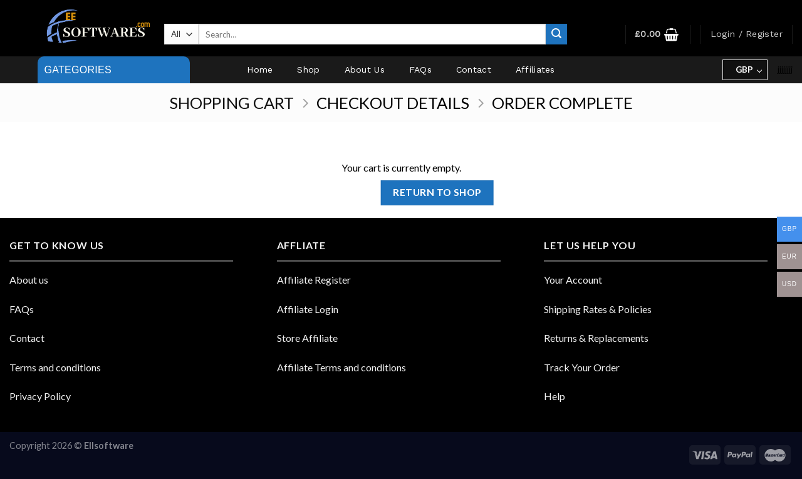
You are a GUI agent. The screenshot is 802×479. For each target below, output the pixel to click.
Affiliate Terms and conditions (341, 367)
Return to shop (437, 192)
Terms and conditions (55, 367)
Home (260, 69)
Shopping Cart (231, 102)
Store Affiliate (307, 338)
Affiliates (535, 69)
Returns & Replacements (596, 338)
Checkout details (392, 102)
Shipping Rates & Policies (598, 309)
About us (28, 280)
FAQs (420, 69)
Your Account (573, 280)
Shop (308, 69)
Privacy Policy (40, 396)
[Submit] (556, 34)
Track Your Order (582, 367)
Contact (473, 69)
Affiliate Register (314, 280)
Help (554, 396)
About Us (365, 69)
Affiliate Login (307, 309)
